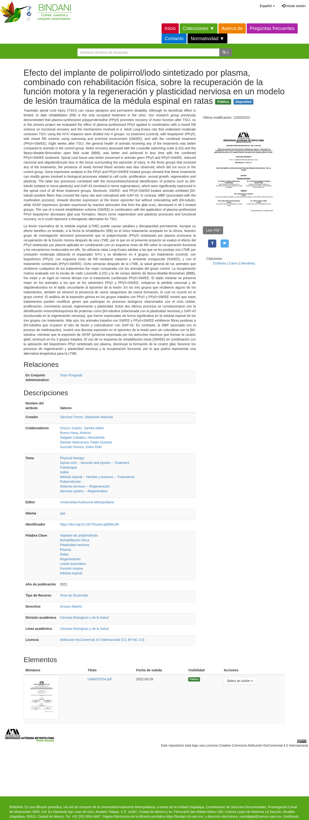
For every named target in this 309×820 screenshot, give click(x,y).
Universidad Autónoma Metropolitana (87, 502)
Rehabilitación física (74, 540)
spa (62, 513)
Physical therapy (72, 458)
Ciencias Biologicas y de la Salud (84, 617)
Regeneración (70, 559)
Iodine (64, 472)
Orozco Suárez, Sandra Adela (82, 428)
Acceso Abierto (71, 606)
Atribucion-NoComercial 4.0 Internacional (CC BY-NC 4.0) (102, 640)
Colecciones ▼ (198, 28)
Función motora (71, 568)
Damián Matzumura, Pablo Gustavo (86, 442)
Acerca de (232, 28)
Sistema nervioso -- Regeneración (85, 486)
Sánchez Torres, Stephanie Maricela (86, 417)
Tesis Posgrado (71, 375)
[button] (267, 6)
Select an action (239, 680)
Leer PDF (213, 230)
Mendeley (248, 263)
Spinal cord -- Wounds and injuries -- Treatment (94, 463)
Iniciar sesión (293, 6)
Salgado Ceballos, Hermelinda (82, 437)
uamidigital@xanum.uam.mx (260, 816)
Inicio (170, 28)
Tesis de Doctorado (74, 595)
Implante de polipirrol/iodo (79, 535)
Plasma (65, 549)
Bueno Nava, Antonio (75, 433)
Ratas (64, 554)
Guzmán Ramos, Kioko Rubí (81, 447)
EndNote (219, 263)
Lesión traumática (73, 564)
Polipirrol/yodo (70, 482)
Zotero (233, 263)
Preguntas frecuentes (272, 28)
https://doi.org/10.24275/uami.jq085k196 (89, 524)
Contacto (174, 38)
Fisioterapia (68, 467)
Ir (225, 52)
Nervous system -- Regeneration (84, 491)
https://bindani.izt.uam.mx (184, 816)
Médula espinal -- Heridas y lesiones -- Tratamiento (97, 477)
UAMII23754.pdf (99, 679)
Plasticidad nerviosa (74, 545)
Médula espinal (71, 573)
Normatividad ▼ (207, 38)
